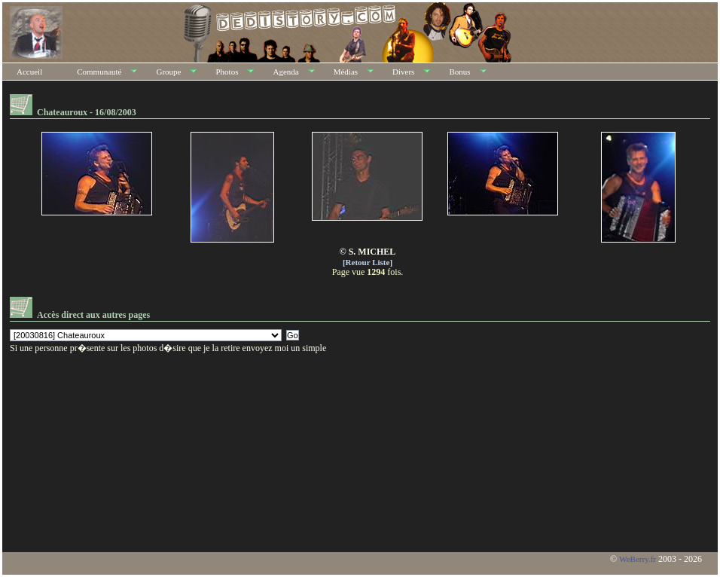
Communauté (99, 71)
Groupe (168, 71)
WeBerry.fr (637, 558)
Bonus (459, 71)
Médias (346, 71)
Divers (403, 71)
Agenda (285, 71)
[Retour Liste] (367, 262)
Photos (226, 71)
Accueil (29, 71)
